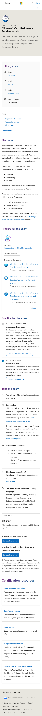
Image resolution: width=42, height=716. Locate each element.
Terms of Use (28, 709)
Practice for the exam (13, 122)
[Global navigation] (2, 3)
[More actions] (37, 8)
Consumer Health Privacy (10, 709)
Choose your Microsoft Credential (18, 666)
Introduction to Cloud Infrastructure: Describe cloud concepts (24, 265)
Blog (29, 703)
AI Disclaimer (6, 703)
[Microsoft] (21, 3)
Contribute (5, 706)
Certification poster (12, 611)
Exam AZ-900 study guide (14, 588)
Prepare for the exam (13, 119)
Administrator (13, 93)
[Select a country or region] (21, 515)
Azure (10, 84)
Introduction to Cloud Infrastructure (18, 248)
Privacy (14, 706)
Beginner (11, 75)
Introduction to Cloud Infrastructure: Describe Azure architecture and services (24, 279)
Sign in (38, 3)
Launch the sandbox (16, 379)
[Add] (33, 308)
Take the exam (10, 125)
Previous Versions (19, 703)
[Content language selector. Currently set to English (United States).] (12, 692)
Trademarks (6, 713)
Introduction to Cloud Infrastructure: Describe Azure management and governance (24, 296)
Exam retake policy (13, 438)
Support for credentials (13, 643)
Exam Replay (9, 627)
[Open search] (32, 3)
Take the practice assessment (19, 353)
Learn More (10, 481)
